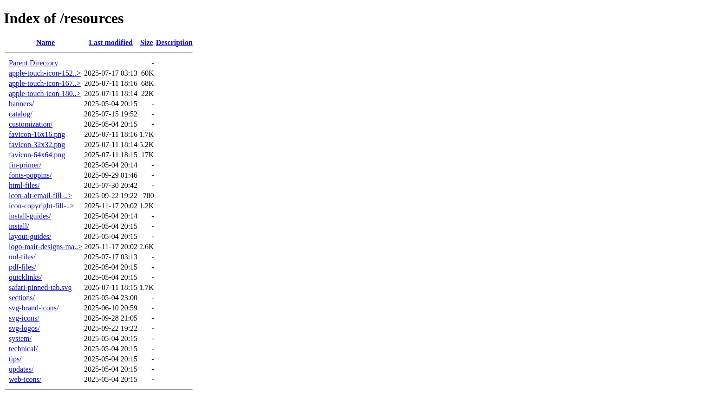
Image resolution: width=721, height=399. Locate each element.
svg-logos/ (24, 328)
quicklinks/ (25, 277)
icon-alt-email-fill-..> (40, 196)
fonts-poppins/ (30, 175)
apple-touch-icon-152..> (45, 73)
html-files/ (24, 185)
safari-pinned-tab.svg (40, 287)
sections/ (22, 298)
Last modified (111, 42)
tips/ (15, 359)
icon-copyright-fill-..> (41, 206)
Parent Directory (33, 63)
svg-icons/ (24, 318)
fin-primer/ (25, 165)
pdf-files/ (22, 267)
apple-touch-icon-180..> (45, 93)
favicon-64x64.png (37, 155)
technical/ (23, 349)
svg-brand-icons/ (34, 308)
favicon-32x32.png (37, 144)
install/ (19, 226)
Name (45, 42)
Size (146, 42)
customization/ (30, 124)
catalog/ (20, 114)
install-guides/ (30, 216)
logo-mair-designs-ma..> (45, 247)
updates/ (21, 369)
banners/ (21, 104)
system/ (20, 338)
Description (174, 42)
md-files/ (22, 257)
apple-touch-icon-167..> (45, 83)
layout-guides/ (30, 236)
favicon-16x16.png (37, 134)
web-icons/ (25, 379)
